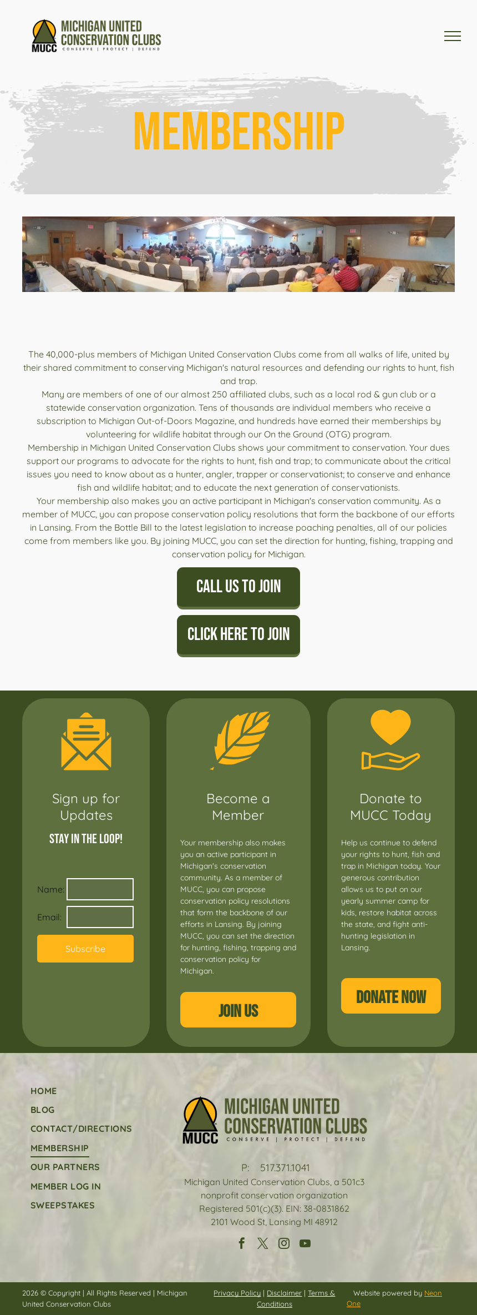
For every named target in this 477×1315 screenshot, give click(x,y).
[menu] (452, 36)
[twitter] (263, 1244)
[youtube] (305, 1244)
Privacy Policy (237, 1292)
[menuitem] (81, 1090)
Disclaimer (284, 1292)
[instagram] (284, 1244)
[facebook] (242, 1244)
